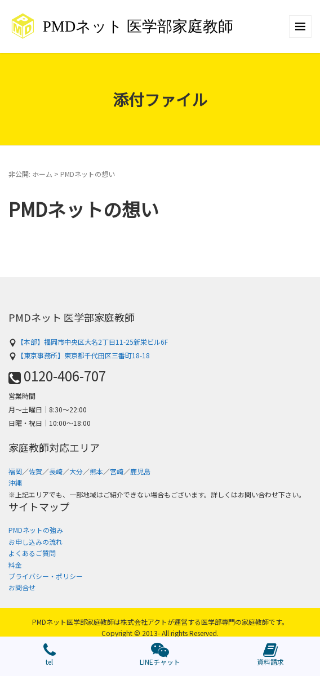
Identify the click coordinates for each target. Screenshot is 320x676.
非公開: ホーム (30, 174)
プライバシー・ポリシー (45, 576)
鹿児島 (140, 471)
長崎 (56, 471)
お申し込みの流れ (35, 541)
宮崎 (116, 471)
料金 (15, 565)
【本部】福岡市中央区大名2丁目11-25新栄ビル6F (88, 341)
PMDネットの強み (35, 530)
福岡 (15, 471)
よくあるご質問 (32, 553)
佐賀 (35, 471)
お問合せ (21, 587)
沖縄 (15, 482)
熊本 (96, 471)
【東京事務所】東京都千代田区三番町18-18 (79, 355)
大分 (76, 471)
